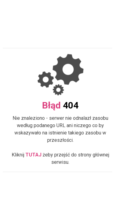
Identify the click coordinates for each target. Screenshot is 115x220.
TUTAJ (33, 155)
